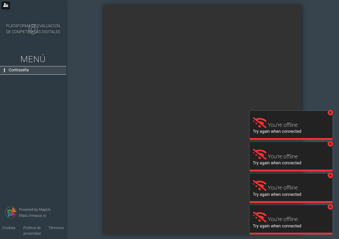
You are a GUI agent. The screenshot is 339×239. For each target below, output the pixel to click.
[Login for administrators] (6, 5)
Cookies (9, 228)
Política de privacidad (32, 231)
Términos (56, 228)
